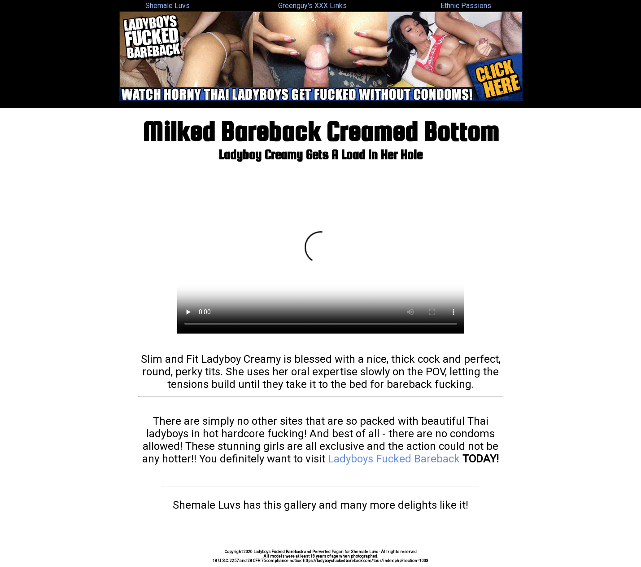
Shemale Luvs (167, 5)
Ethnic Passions (465, 5)
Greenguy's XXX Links (312, 5)
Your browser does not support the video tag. (320, 253)
